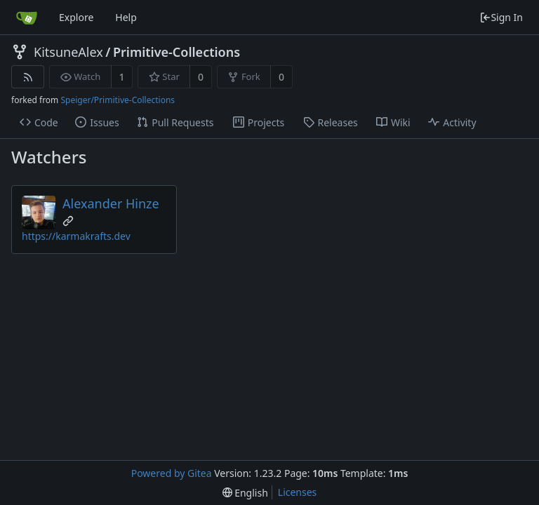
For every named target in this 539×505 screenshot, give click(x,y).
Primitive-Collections (176, 52)
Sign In (501, 17)
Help (126, 17)
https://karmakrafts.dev (76, 236)
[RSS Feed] (27, 76)
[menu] (245, 492)
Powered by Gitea (171, 473)
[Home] (26, 17)
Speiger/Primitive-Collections (117, 100)
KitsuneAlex (68, 52)
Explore (76, 17)
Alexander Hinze (110, 203)
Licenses (297, 492)
